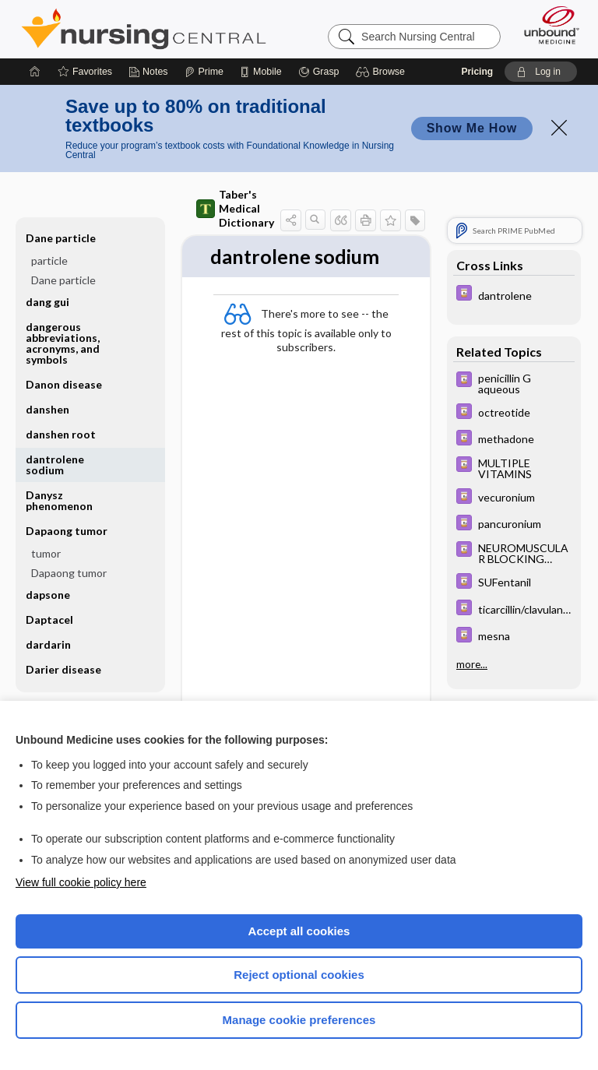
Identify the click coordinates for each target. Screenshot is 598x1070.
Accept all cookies (299, 931)
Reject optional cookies (299, 974)
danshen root (61, 434)
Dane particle (61, 238)
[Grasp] (318, 71)
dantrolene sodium (55, 464)
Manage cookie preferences (299, 1019)
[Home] (35, 71)
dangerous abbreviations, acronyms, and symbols (63, 343)
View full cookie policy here (81, 882)
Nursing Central (143, 29)
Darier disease (63, 669)
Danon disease (64, 384)
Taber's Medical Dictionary (235, 208)
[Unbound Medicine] (546, 25)
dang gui (47, 301)
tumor (46, 553)
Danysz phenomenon (59, 500)
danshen (47, 409)
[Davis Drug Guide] (514, 294)
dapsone (48, 594)
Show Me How (472, 128)
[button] (383, 71)
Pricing (477, 71)
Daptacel (49, 619)
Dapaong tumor (66, 530)
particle (49, 260)
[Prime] (204, 71)
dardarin (48, 644)
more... (471, 664)
